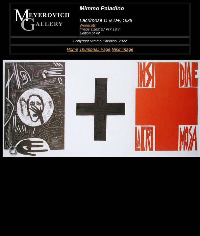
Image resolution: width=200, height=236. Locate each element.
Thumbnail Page (95, 49)
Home (72, 49)
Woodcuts (88, 25)
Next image (122, 49)
